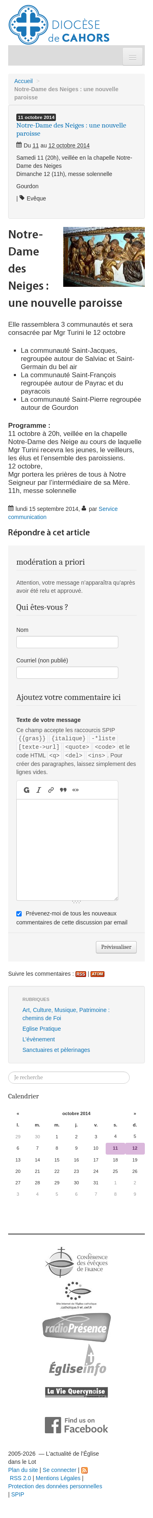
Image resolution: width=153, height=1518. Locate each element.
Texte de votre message (48, 720)
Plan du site (23, 1470)
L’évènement (38, 1039)
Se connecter (60, 1470)
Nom (22, 630)
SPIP (17, 1494)
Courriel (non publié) (42, 660)
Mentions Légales (57, 1478)
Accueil (23, 81)
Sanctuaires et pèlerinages (56, 1050)
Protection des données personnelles (55, 1486)
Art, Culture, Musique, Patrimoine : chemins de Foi (66, 1014)
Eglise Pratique (41, 1028)
